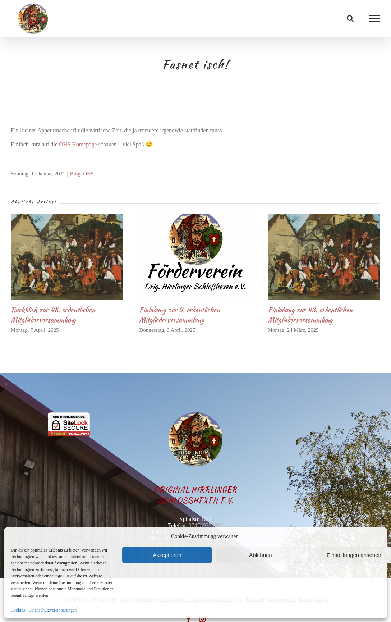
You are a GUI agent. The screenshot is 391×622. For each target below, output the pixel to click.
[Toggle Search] (350, 18)
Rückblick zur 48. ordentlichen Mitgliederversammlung (53, 315)
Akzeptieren (167, 555)
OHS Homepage (78, 144)
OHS (88, 174)
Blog (75, 174)
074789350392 (205, 525)
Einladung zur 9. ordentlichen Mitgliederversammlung (179, 315)
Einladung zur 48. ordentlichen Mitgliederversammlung (310, 315)
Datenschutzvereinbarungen (52, 610)
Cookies (18, 610)
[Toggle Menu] (375, 18)
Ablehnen (260, 555)
